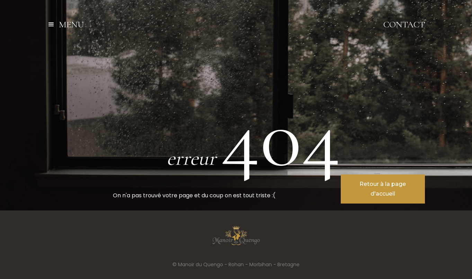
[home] (236, 24)
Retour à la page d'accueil (382, 189)
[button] (68, 24)
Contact (404, 24)
